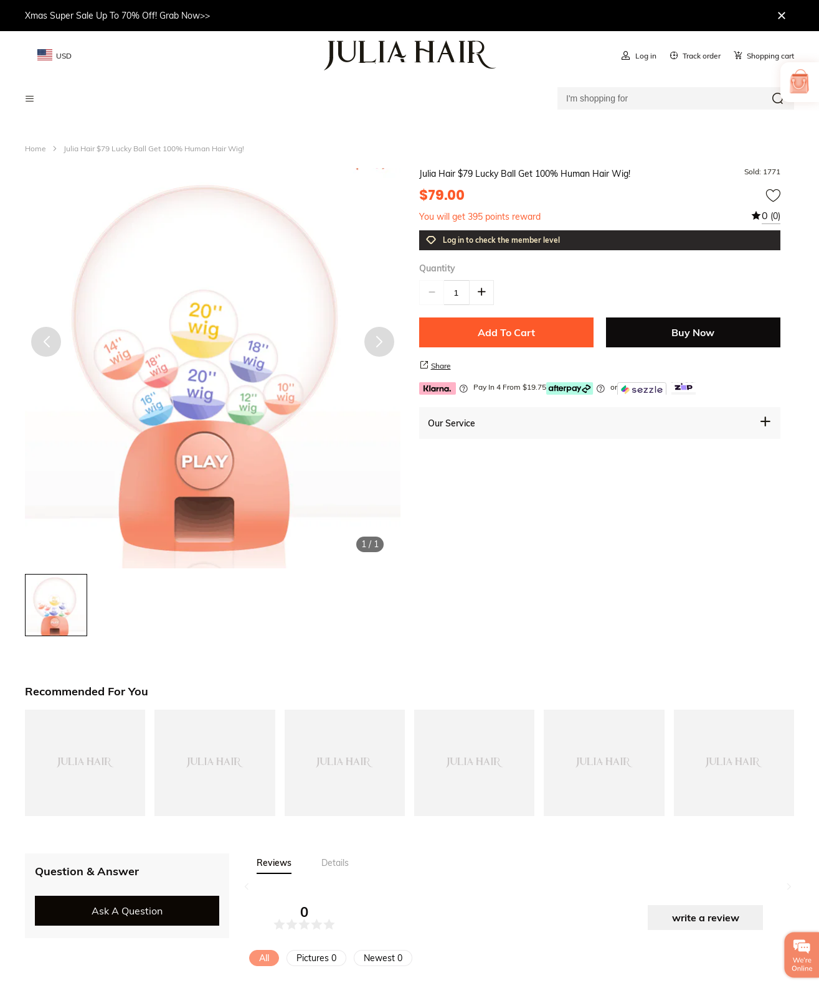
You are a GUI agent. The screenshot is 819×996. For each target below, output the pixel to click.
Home (35, 148)
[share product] (424, 365)
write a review (705, 917)
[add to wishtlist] (772, 195)
